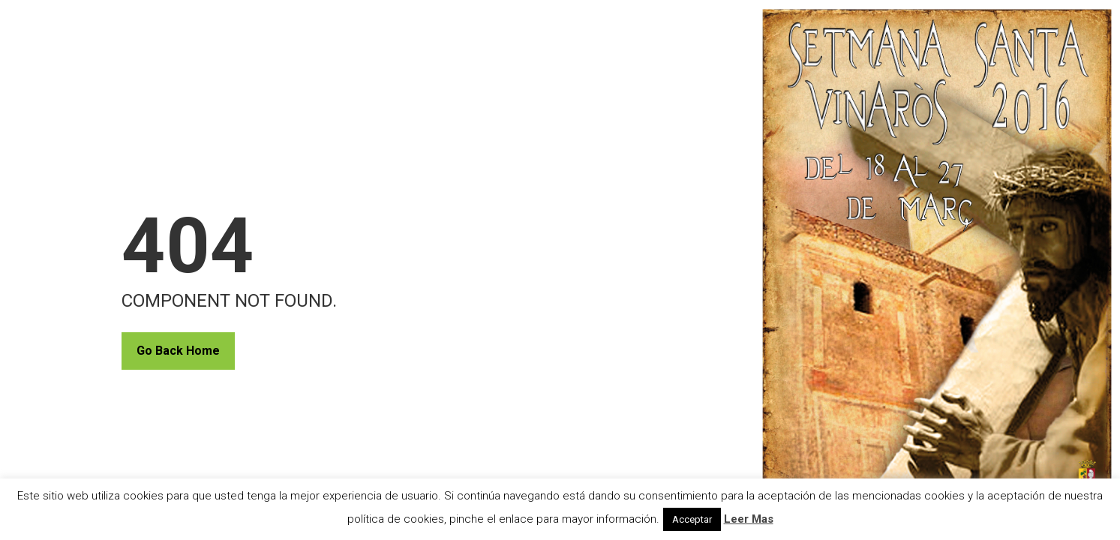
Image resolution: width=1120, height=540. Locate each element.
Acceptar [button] (692, 519)
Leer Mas (748, 519)
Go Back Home (178, 351)
